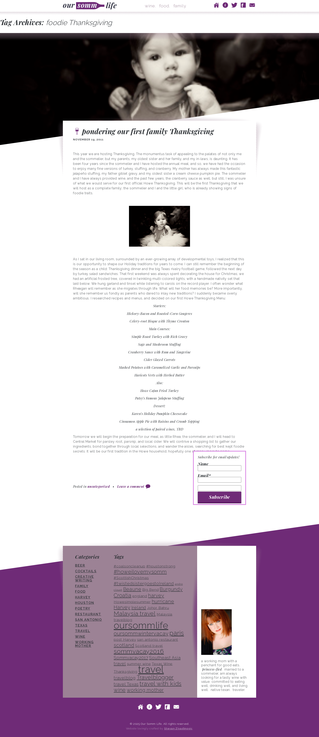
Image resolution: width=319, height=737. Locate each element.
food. (164, 5)
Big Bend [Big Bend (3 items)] (150, 590)
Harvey (83, 597)
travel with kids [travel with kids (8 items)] (160, 683)
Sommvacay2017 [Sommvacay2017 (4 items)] (131, 657)
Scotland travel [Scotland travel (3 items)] (149, 646)
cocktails (86, 571)
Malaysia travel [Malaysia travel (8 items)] (135, 613)
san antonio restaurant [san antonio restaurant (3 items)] (157, 640)
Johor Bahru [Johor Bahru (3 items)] (158, 608)
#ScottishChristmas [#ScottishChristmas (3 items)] (131, 578)
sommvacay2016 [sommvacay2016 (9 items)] (139, 651)
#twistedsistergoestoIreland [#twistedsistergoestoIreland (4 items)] (144, 583)
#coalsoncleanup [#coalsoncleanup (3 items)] (129, 566)
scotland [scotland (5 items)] (124, 645)
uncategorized (98, 486)
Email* (219, 478)
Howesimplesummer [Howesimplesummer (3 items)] (132, 602)
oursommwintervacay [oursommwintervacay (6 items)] (141, 633)
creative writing (84, 578)
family (81, 586)
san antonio (88, 620)
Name (219, 466)
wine (80, 637)
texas (81, 625)
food (80, 592)
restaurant (88, 614)
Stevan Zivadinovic (178, 728)
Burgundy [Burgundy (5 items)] (171, 589)
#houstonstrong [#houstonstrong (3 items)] (160, 566)
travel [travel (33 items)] (151, 669)
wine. (150, 5)
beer (80, 565)
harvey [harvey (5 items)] (156, 595)
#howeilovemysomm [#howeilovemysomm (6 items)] (140, 572)
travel (82, 631)
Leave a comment (130, 486)
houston (84, 603)
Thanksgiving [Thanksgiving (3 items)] (125, 672)
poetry (82, 608)
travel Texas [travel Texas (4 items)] (126, 684)
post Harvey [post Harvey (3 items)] (125, 640)
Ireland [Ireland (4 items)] (138, 607)
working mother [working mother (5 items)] (145, 690)
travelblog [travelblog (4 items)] (125, 677)
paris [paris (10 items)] (176, 633)
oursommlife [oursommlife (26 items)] (141, 625)
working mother (84, 644)
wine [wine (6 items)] (120, 690)
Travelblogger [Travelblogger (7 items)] (155, 677)
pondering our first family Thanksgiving (148, 131)
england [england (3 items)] (139, 596)
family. (180, 5)
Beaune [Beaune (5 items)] (132, 589)
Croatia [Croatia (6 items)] (122, 595)
